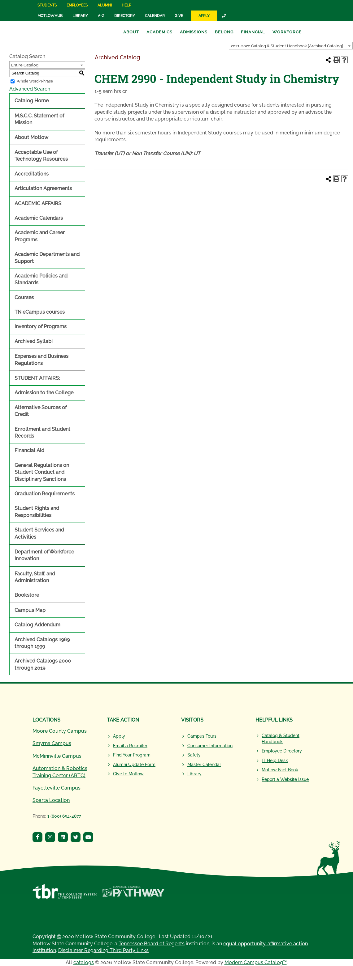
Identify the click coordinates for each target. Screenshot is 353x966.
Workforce (287, 32)
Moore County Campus (60, 731)
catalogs (83, 962)
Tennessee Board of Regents (152, 944)
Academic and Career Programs (40, 236)
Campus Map (30, 610)
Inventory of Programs (41, 326)
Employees (77, 5)
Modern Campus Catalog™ (255, 962)
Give (179, 16)
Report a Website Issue (285, 779)
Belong (224, 32)
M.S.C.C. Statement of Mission (39, 119)
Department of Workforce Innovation (44, 555)
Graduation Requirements (45, 494)
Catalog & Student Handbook (280, 738)
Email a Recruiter (130, 745)
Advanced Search (29, 89)
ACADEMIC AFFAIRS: (38, 203)
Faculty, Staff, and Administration (35, 577)
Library (80, 16)
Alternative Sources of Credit (41, 411)
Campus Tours (201, 736)
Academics (159, 32)
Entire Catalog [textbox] (24, 65)
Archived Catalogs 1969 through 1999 (42, 643)
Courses (24, 297)
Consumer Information (210, 745)
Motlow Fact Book (280, 769)
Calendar (155, 16)
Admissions (193, 32)
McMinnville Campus (57, 756)
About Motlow (31, 137)
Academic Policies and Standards (41, 279)
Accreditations (32, 174)
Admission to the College (44, 393)
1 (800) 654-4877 (64, 816)
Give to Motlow (128, 773)
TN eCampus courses (40, 312)
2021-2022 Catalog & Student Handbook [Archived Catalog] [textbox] (287, 46)
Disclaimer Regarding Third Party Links (103, 950)
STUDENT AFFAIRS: (37, 378)
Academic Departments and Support (47, 257)
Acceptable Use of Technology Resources (41, 155)
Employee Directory (282, 750)
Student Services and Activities (39, 533)
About (131, 32)
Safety (194, 754)
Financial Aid (29, 450)
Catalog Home (32, 101)
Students (47, 5)
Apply (204, 16)
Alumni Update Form (134, 764)
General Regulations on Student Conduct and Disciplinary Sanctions (42, 472)
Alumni (105, 5)
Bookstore (27, 595)
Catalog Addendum (37, 625)
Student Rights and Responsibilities (37, 511)
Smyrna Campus (52, 743)
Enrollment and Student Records (42, 432)
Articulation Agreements (43, 188)
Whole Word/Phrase (35, 81)
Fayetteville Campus (57, 788)
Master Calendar (204, 764)
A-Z (101, 16)
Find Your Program (131, 754)
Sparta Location (51, 800)
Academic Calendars (39, 218)
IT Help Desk (275, 760)
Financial (253, 32)
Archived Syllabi (34, 341)
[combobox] (291, 45)
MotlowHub (50, 16)
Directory (124, 16)
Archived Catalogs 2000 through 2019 (43, 664)
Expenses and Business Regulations (41, 359)
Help (126, 5)
